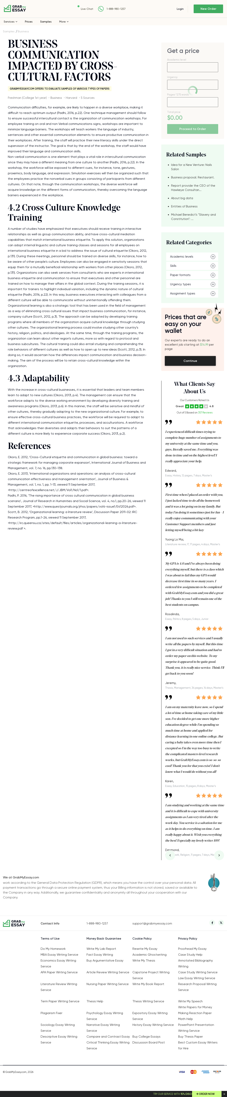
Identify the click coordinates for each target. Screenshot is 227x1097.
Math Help (185, 1019)
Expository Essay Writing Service (150, 1016)
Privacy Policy (187, 938)
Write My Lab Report (101, 949)
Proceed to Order (192, 129)
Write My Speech (190, 1001)
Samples (46, 21)
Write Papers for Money (195, 1007)
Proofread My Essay (192, 949)
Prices (29, 21)
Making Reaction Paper (195, 1013)
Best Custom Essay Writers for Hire (198, 1045)
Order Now (207, 1093)
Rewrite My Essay (144, 949)
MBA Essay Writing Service (59, 954)
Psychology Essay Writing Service (105, 1016)
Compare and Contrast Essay (108, 1036)
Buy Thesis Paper (190, 1036)
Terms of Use (50, 938)
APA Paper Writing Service (59, 972)
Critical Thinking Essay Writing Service (108, 1045)
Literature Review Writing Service (59, 987)
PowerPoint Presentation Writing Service (196, 1028)
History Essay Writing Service (153, 1025)
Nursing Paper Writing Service (108, 984)
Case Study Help (190, 954)
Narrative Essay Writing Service (103, 1028)
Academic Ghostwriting (149, 954)
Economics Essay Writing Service (58, 963)
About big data (182, 198)
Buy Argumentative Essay (105, 960)
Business (23, 31)
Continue (190, 361)
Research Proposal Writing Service (197, 987)
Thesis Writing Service (148, 1001)
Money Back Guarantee (104, 938)
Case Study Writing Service (198, 972)
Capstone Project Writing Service (151, 975)
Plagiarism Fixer (51, 1013)
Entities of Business (184, 206)
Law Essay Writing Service (196, 978)
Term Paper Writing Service (60, 1001)
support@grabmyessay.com (152, 923)
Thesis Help (95, 1001)
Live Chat (87, 8)
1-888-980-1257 (116, 8)
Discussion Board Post (148, 1042)
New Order (208, 9)
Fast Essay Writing (100, 954)
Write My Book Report (148, 984)
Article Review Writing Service (108, 972)
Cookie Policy (142, 938)
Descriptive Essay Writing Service (59, 1039)
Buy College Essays (146, 1036)
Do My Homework (53, 949)
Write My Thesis (143, 960)
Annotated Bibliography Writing (195, 963)
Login (180, 8)
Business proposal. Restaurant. (192, 177)
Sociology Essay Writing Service (58, 1028)
